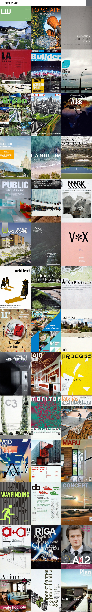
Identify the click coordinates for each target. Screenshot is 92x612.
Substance (11, 3)
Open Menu (89, 3)
